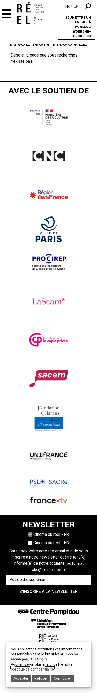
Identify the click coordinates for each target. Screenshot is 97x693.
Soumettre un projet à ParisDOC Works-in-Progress (78, 27)
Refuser (41, 678)
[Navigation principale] (6, 13)
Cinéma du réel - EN (51, 542)
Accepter (20, 678)
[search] (88, 6)
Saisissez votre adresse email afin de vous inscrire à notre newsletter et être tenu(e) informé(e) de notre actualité (48, 560)
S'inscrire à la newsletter (48, 591)
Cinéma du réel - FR (51, 534)
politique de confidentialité (32, 669)
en (76, 6)
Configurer (62, 678)
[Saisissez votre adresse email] (48, 580)
